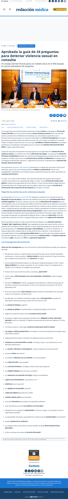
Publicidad (24, 491)
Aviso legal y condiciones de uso (34, 475)
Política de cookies (52, 491)
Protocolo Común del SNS (23, 197)
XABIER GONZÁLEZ (10, 124)
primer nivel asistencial (22, 167)
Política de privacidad (37, 491)
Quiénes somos (14, 491)
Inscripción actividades (34, 495)
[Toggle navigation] (4, 9)
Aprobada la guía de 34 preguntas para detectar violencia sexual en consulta (30, 55)
